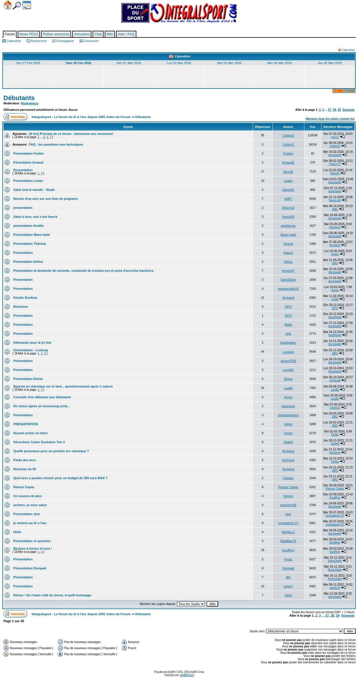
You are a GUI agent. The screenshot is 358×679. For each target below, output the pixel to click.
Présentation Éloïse (27, 379)
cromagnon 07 (335, 515)
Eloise (288, 379)
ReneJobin (335, 560)
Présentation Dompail (29, 568)
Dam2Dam (288, 279)
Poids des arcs (24, 460)
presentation (22, 207)
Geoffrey (334, 497)
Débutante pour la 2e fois (31, 342)
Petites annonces (56, 34)
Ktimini (288, 496)
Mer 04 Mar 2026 (279, 63)
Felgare (288, 478)
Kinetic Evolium (24, 297)
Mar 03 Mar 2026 (229, 63)
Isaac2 (288, 252)
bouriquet (288, 406)
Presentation (22, 170)
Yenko (335, 254)
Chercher (17, 6)
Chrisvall (334, 380)
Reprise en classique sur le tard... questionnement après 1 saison (62, 386)
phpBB (171, 671)
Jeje (288, 333)
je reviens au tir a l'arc (29, 523)
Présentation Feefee (28, 153)
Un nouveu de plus (27, 496)
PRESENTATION (25, 424)
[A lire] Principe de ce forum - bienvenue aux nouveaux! (70, 133)
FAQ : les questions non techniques (55, 144)
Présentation (22, 279)
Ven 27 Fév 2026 (28, 63)
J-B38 (335, 299)
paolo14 (335, 587)
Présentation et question (31, 541)
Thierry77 (335, 164)
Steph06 (288, 189)
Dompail (288, 568)
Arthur (288, 261)
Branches (20, 306)
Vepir (288, 595)
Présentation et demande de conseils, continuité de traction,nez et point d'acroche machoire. (83, 270)
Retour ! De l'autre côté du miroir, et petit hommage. (52, 595)
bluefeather (288, 342)
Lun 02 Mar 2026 (179, 63)
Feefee (288, 153)
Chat (98, 34)
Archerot (335, 227)
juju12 (335, 137)
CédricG (288, 135)
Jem (288, 514)
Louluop (288, 352)
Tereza (288, 243)
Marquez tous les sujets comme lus (330, 118)
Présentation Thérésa (29, 243)
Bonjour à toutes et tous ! (32, 548)
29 (339, 109)
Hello (16, 532)
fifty (288, 577)
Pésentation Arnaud (28, 162)
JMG (335, 209)
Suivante (348, 109)
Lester (288, 180)
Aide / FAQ (126, 34)
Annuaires (82, 34)
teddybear (334, 191)
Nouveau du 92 (24, 469)
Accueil (8, 5)
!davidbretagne (288, 415)
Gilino (288, 424)
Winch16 (288, 207)
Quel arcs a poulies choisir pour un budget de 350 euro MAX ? (60, 478)
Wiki (109, 34)
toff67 (288, 198)
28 (334, 109)
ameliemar (288, 225)
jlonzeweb (334, 155)
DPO (288, 306)
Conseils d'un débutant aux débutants (41, 397)
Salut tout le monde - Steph (33, 189)
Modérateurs (30, 103)
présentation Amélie (28, 225)
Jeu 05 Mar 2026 (330, 63)
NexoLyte (335, 200)
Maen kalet (288, 234)
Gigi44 (288, 442)
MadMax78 (288, 541)
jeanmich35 (288, 505)
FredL (288, 559)
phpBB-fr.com (187, 675)
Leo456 (288, 370)
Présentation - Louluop (30, 350)
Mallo (288, 324)
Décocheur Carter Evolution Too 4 (38, 442)
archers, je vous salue (29, 505)
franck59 (288, 216)
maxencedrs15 (288, 288)
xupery (288, 586)
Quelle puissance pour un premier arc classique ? (50, 451)
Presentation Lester (27, 180)
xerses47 (288, 270)
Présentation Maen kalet (31, 234)
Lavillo (288, 388)
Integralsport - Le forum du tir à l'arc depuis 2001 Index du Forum (81, 117)
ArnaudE (288, 162)
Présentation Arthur (27, 261)
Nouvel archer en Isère (30, 433)
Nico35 (288, 171)
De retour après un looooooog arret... (41, 406)
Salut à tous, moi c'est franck (34, 216)
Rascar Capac (23, 487)
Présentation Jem (26, 514)
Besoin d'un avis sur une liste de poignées (45, 198)
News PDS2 (28, 34)
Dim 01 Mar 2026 (129, 63)
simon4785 (288, 361)
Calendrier (26, 5)
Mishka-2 (288, 532)
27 (329, 109)
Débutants (19, 98)
